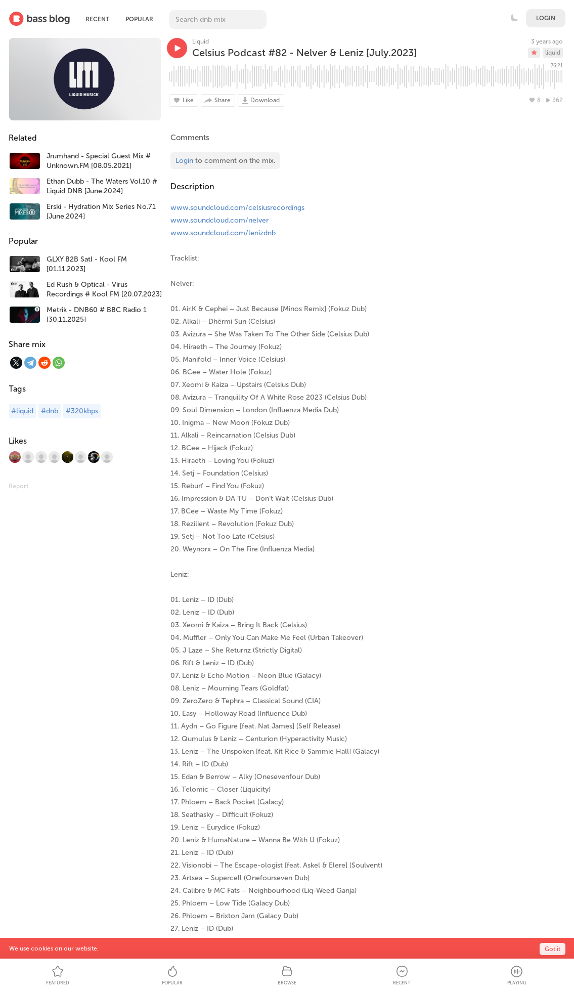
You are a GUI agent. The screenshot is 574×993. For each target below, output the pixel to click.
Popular (139, 19)
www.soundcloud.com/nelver (219, 220)
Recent (97, 19)
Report (18, 486)
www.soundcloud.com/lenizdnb (223, 233)
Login (545, 18)
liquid (552, 52)
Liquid (200, 41)
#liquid (22, 411)
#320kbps (82, 411)
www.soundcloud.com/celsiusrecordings (237, 207)
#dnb (49, 411)
